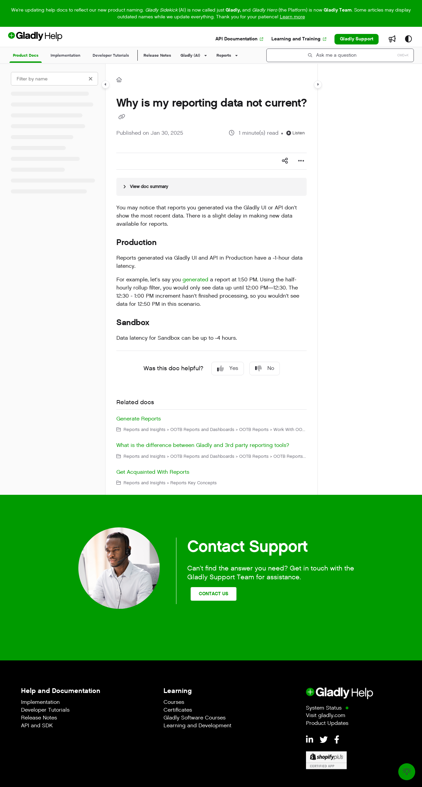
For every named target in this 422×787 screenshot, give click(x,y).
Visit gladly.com (325, 716)
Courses (174, 702)
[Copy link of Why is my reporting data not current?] (121, 117)
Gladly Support (356, 39)
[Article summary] (211, 186)
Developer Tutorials (45, 710)
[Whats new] (392, 39)
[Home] (119, 80)
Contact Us (213, 594)
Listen (295, 133)
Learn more (292, 17)
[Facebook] (336, 740)
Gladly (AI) (190, 55)
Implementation (40, 702)
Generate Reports (138, 419)
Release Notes (157, 55)
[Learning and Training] (298, 39)
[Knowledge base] (406, 771)
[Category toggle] (105, 84)
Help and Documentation (60, 691)
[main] (212, 279)
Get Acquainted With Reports (152, 472)
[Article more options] (301, 161)
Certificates (178, 710)
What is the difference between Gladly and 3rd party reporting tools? (202, 445)
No (264, 368)
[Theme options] (408, 39)
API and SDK (37, 726)
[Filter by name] (54, 79)
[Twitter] (325, 740)
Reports (223, 55)
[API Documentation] (239, 39)
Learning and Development (197, 726)
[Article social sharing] (285, 161)
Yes (227, 368)
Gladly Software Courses (195, 718)
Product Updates (327, 723)
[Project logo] (46, 39)
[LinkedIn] (310, 740)
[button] (340, 55)
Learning (178, 691)
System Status (324, 708)
